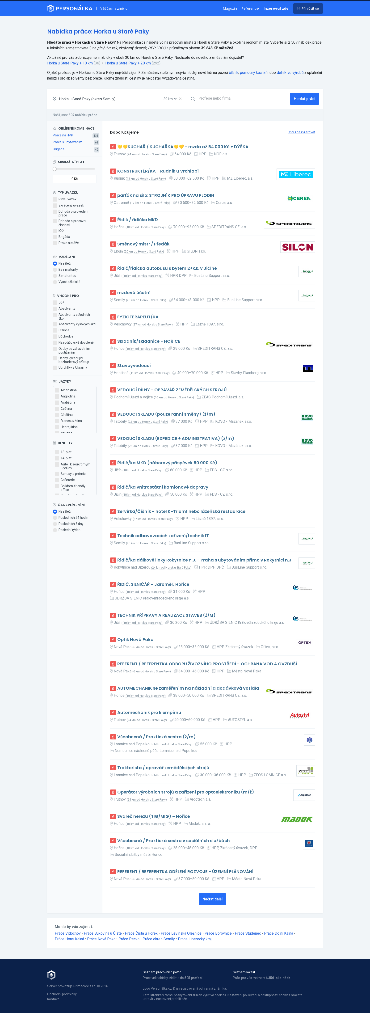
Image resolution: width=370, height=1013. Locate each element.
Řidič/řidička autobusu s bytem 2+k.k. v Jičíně (167, 268)
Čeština (63, 409)
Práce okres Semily (159, 939)
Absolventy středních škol (71, 316)
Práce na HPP (63, 135)
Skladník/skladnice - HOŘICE (148, 341)
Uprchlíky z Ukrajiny (70, 368)
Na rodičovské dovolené (73, 343)
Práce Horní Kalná (69, 939)
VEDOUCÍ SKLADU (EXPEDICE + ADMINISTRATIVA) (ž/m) (175, 438)
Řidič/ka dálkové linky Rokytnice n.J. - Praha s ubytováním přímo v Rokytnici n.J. (204, 560)
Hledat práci (304, 99)
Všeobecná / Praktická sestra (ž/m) (156, 736)
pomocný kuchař (253, 72)
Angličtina (65, 396)
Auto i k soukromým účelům (72, 466)
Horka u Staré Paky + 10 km (70, 63)
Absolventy (64, 309)
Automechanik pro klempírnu (149, 712)
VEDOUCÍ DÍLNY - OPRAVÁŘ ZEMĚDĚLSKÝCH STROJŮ (172, 390)
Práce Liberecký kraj (194, 939)
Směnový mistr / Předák (143, 244)
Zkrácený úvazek (68, 205)
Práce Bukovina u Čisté (103, 933)
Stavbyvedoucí (134, 365)
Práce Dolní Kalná (278, 933)
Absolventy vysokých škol (74, 324)
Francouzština (68, 421)
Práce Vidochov (68, 933)
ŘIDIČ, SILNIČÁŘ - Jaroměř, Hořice (153, 584)
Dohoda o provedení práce (70, 213)
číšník (233, 72)
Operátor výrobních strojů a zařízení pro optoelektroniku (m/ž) (185, 792)
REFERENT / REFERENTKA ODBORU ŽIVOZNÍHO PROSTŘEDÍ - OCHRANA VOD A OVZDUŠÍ (207, 664)
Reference (250, 8)
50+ (58, 302)
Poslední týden (66, 530)
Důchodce (63, 336)
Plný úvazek (64, 199)
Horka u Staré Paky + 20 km (128, 63)
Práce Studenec (248, 933)
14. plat (63, 458)
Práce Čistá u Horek (141, 933)
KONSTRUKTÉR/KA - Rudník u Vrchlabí (158, 171)
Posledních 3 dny (68, 524)
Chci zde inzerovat (301, 132)
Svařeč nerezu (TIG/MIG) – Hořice (153, 816)
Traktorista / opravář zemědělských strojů (163, 767)
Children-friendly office (70, 488)
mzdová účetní (134, 292)
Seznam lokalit (244, 972)
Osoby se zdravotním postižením (71, 350)
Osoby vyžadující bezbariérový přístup (71, 360)
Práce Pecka (128, 939)
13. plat (63, 452)
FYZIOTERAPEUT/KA (138, 317)
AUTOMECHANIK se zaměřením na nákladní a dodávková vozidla (188, 688)
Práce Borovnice (218, 933)
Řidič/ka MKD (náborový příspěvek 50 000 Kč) (167, 462)
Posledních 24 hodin (70, 518)
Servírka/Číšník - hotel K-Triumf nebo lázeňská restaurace (181, 511)
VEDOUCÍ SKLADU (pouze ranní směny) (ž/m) (166, 414)
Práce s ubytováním (67, 142)
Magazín (230, 8)
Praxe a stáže (66, 243)
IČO (58, 231)
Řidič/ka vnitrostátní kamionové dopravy (162, 487)
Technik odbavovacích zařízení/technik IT (163, 535)
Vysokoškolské (66, 282)
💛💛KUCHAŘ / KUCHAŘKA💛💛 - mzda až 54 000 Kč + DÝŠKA (182, 146)
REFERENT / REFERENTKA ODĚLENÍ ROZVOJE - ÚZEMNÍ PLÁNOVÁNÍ (185, 871)
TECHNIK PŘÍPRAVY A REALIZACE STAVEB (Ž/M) (166, 615)
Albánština (66, 390)
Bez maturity (65, 270)
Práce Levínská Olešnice (181, 933)
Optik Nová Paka (135, 639)
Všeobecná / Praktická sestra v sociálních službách (173, 840)
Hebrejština (66, 427)
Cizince (61, 330)
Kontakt (53, 999)
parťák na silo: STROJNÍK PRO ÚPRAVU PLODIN (165, 195)
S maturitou (64, 276)
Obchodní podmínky (62, 994)
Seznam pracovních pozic (162, 972)
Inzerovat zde (276, 8)
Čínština (64, 415)
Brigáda (58, 149)
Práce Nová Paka (101, 939)
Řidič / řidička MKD (137, 219)
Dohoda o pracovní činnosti (69, 223)
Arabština (65, 403)
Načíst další (212, 899)
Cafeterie (65, 480)
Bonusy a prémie (70, 474)
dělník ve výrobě (290, 72)
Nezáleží (62, 264)
